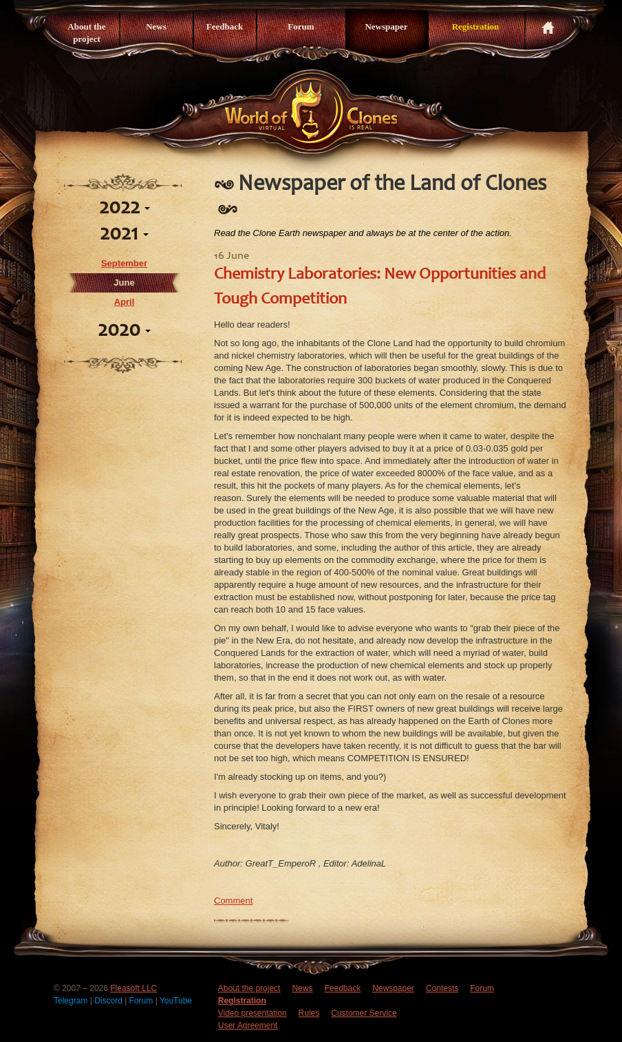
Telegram (72, 1001)
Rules (309, 1013)
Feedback (224, 26)
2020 (124, 331)
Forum (301, 26)
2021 (124, 234)
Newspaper (386, 26)
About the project (86, 32)
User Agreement (248, 1025)
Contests (442, 988)
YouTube (176, 1001)
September (124, 263)
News (156, 26)
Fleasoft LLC (133, 988)
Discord (109, 1001)
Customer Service (363, 1013)
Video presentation (252, 1013)
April (124, 302)
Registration (476, 26)
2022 (124, 208)
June (124, 282)
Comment (233, 900)
